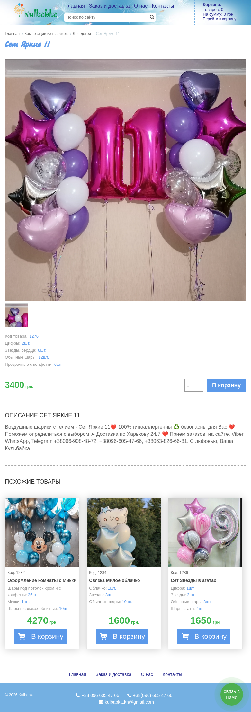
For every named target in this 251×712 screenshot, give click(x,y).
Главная (75, 6)
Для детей (82, 33)
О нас (141, 6)
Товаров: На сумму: (227, 11)
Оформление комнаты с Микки (41, 580)
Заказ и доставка (109, 6)
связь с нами (232, 694)
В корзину (226, 385)
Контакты (163, 6)
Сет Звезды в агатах (193, 580)
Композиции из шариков (45, 33)
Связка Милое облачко (114, 580)
